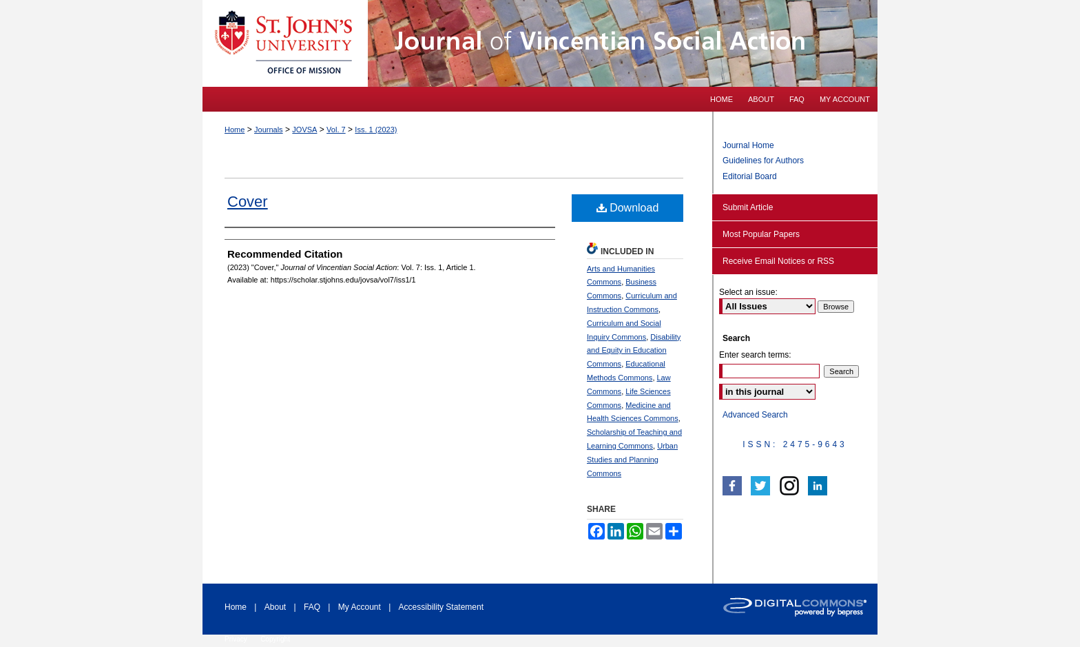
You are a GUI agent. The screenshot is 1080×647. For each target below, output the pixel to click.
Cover (247, 201)
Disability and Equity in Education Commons (634, 351)
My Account (359, 607)
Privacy (236, 639)
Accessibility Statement (441, 607)
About (275, 607)
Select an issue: (748, 292)
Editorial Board (750, 176)
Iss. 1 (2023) (376, 129)
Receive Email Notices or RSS (778, 261)
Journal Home (748, 145)
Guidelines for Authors (763, 160)
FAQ (312, 607)
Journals (268, 129)
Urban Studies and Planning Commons (632, 459)
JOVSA (304, 129)
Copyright (275, 639)
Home (235, 129)
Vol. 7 (336, 129)
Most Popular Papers (761, 234)
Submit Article (748, 207)
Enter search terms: (755, 355)
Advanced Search (755, 415)
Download (627, 208)
